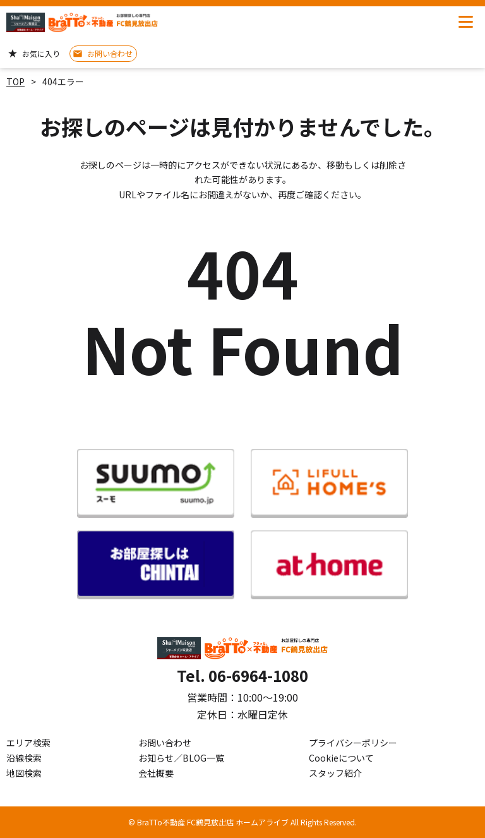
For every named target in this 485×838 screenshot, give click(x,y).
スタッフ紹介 (335, 773)
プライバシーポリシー (353, 742)
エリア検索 (28, 742)
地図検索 (24, 773)
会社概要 (156, 773)
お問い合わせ (164, 742)
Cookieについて (341, 757)
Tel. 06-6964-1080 (242, 675)
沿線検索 (24, 757)
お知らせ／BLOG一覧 (181, 757)
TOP (15, 81)
